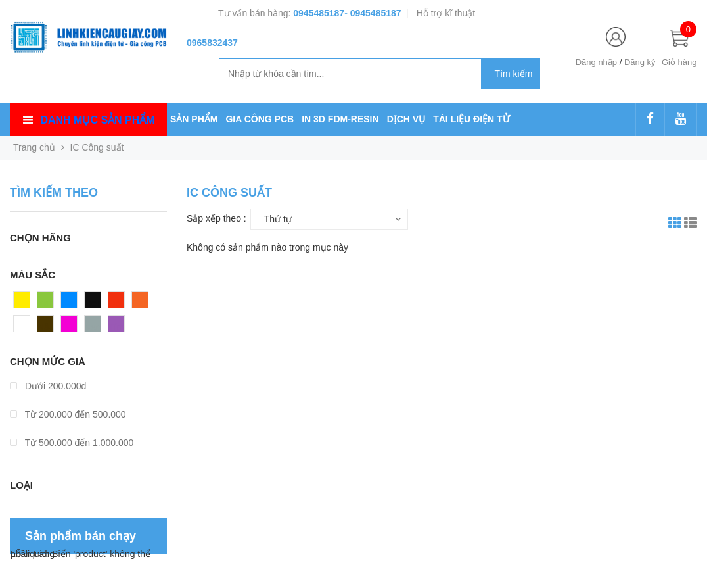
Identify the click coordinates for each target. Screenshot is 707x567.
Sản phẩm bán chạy (80, 536)
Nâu (46, 327)
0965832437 (212, 42)
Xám (94, 327)
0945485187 (318, 13)
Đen (93, 303)
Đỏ (114, 303)
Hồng (72, 327)
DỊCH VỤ (406, 119)
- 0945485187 (372, 13)
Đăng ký (640, 62)
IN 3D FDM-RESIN (340, 119)
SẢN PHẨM (193, 119)
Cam (142, 303)
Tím (116, 327)
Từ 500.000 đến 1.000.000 (71, 442)
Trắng (25, 327)
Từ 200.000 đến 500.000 (68, 414)
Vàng (24, 303)
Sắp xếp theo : (216, 218)
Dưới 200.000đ (48, 386)
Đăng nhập (596, 62)
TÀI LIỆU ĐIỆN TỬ (471, 119)
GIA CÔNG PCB (259, 119)
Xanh (48, 303)
